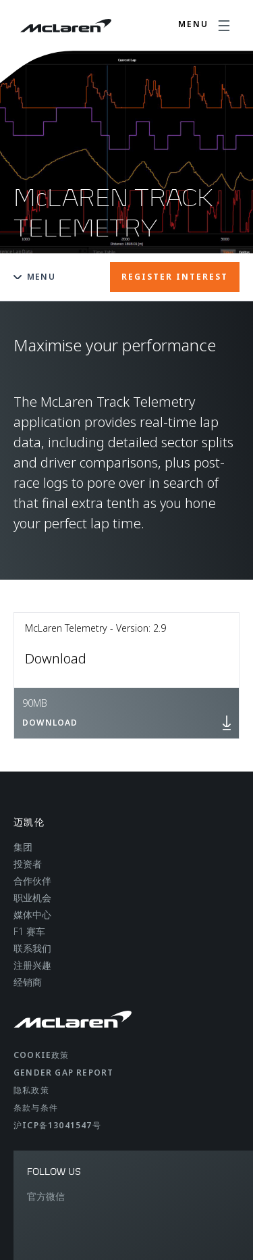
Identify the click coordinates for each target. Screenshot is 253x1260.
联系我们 (32, 948)
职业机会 (32, 897)
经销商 (27, 982)
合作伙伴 (32, 880)
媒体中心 (32, 914)
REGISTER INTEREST (174, 276)
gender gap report (63, 1072)
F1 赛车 (29, 931)
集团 (22, 846)
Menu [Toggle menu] (34, 276)
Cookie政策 (41, 1055)
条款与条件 (35, 1107)
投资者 (27, 863)
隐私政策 (31, 1090)
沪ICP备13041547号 (57, 1125)
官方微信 (46, 1196)
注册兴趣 (32, 965)
